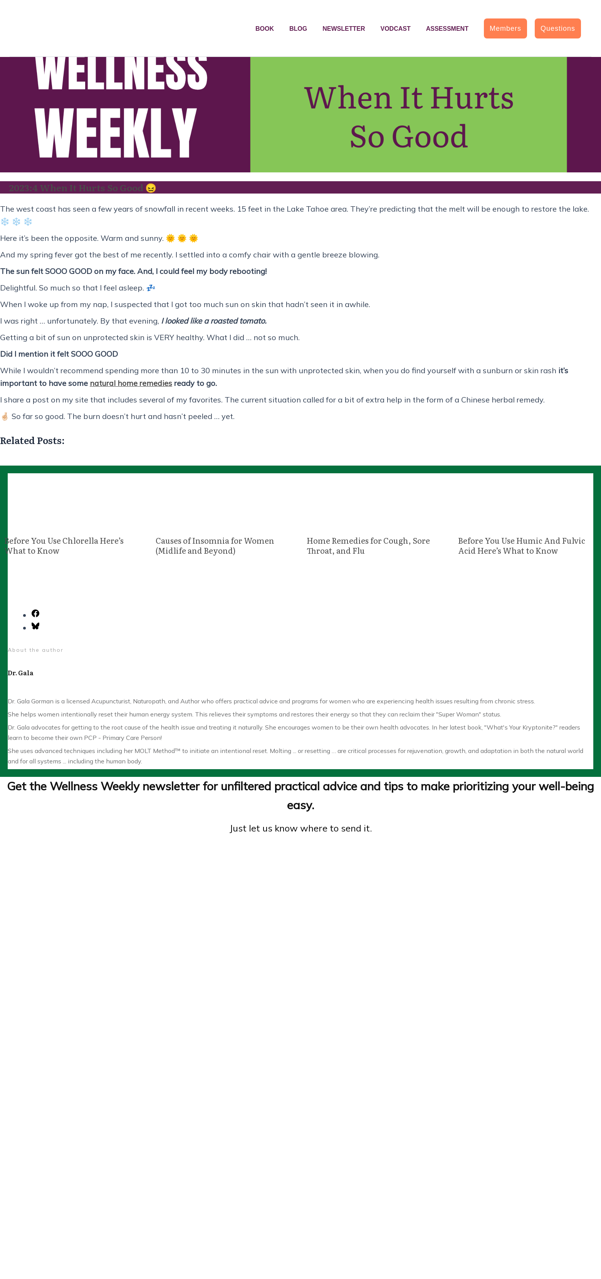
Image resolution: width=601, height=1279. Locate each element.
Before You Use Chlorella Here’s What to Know (64, 545)
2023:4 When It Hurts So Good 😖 (84, 187)
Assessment (447, 28)
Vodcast (395, 28)
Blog (298, 28)
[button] (505, 28)
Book (264, 28)
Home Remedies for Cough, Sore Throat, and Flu (368, 545)
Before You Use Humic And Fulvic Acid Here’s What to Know (521, 545)
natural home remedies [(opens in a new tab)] (131, 383)
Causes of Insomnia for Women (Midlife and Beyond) (215, 545)
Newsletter (343, 28)
